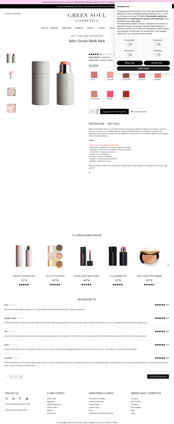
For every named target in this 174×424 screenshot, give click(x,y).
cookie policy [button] (135, 21)
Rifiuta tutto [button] (130, 63)
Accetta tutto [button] (156, 63)
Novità (79, 36)
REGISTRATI (16, 13)
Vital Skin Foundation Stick (24, 276)
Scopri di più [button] (143, 68)
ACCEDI (8, 13)
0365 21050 (83, 6)
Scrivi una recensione (158, 376)
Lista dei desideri (139, 111)
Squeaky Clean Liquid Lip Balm (86, 276)
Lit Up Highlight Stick (118, 276)
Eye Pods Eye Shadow (55, 276)
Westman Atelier (106, 60)
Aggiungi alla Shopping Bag (114, 111)
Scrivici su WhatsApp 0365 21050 (17, 404)
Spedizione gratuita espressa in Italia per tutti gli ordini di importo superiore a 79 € (73, 2)
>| (21, 376)
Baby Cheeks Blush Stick (93, 36)
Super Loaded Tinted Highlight (149, 276)
